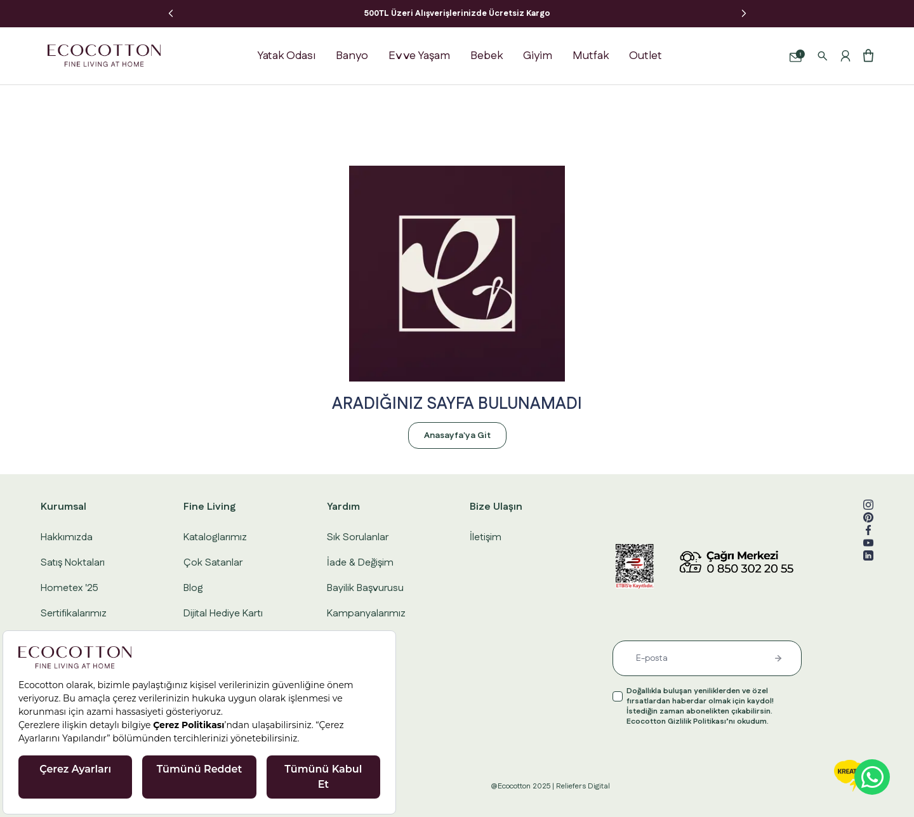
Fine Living (209, 507)
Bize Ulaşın (496, 507)
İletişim (485, 537)
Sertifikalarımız (74, 613)
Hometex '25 (69, 588)
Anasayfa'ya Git (457, 435)
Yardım (343, 507)
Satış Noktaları (73, 562)
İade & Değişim (360, 562)
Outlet (645, 56)
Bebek (486, 56)
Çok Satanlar (212, 562)
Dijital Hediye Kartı (223, 613)
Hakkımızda (67, 537)
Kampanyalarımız (366, 613)
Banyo (352, 56)
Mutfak (591, 56)
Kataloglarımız (215, 537)
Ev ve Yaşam (419, 56)
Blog (193, 588)
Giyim (537, 56)
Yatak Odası (286, 56)
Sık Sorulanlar (357, 537)
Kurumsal (63, 507)
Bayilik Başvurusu (365, 588)
